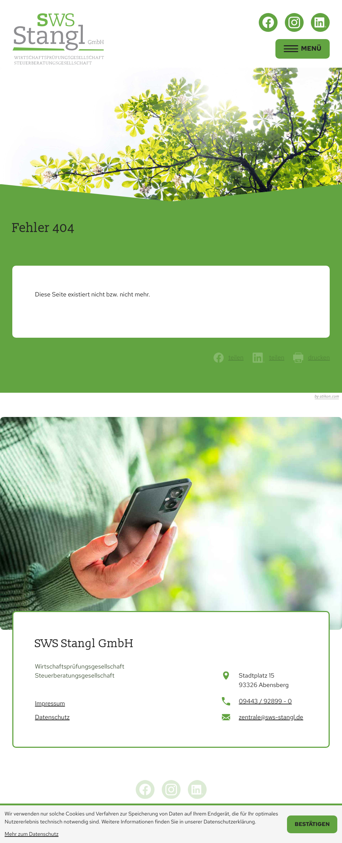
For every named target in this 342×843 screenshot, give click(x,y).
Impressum (50, 704)
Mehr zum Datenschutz (32, 834)
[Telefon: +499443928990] (265, 702)
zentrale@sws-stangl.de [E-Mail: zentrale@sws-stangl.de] (271, 717)
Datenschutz (52, 717)
